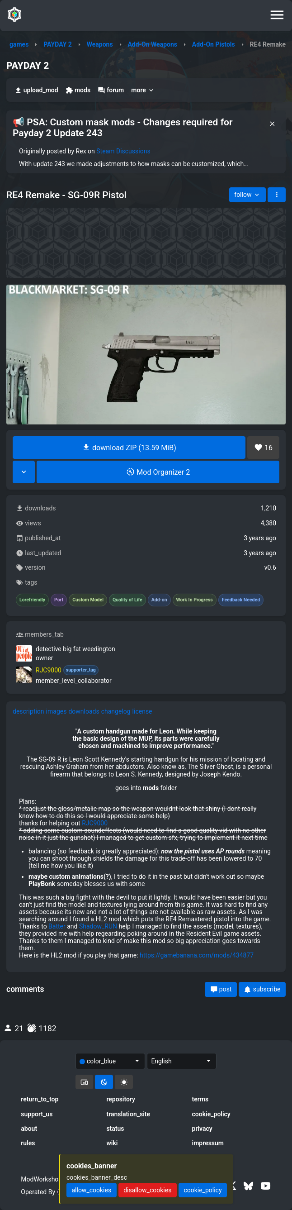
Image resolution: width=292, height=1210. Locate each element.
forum (111, 90)
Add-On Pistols (213, 44)
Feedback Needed (241, 600)
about (29, 1128)
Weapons (100, 44)
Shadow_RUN (98, 926)
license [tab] (142, 711)
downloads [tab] (83, 711)
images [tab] (56, 711)
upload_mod (36, 90)
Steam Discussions (123, 151)
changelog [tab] (116, 711)
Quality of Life (127, 600)
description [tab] (28, 711)
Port (58, 600)
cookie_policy (211, 1114)
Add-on (159, 600)
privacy (202, 1128)
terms (200, 1099)
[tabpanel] (146, 843)
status (115, 1128)
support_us (36, 1114)
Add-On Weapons (152, 44)
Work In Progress (194, 600)
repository (120, 1099)
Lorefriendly (32, 600)
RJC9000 (95, 823)
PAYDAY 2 (57, 44)
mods (78, 90)
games (18, 44)
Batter (57, 926)
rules (28, 1143)
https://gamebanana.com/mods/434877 (197, 955)
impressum (208, 1143)
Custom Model (88, 600)
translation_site (128, 1114)
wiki (112, 1143)
